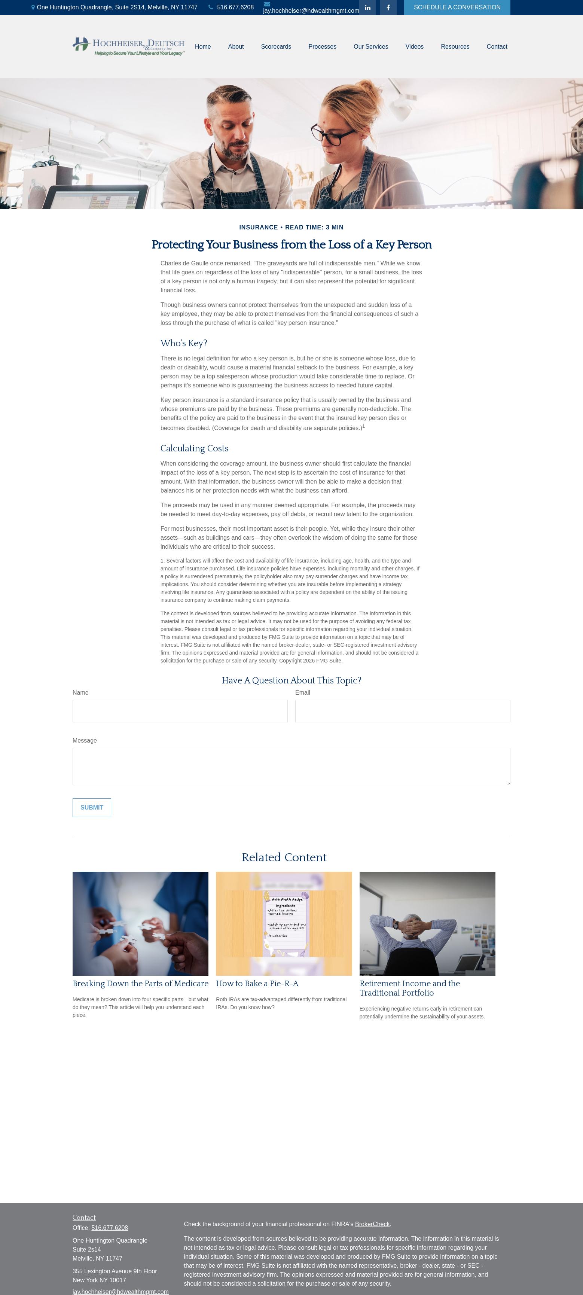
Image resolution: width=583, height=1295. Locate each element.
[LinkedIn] (367, 7)
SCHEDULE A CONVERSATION (457, 7)
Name (81, 692)
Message (85, 740)
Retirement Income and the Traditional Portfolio (410, 988)
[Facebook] (388, 7)
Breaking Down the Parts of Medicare (140, 983)
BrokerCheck (372, 1224)
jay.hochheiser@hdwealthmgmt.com (311, 7)
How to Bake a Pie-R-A (257, 983)
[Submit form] (92, 807)
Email (302, 692)
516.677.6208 (230, 7)
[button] (203, 46)
